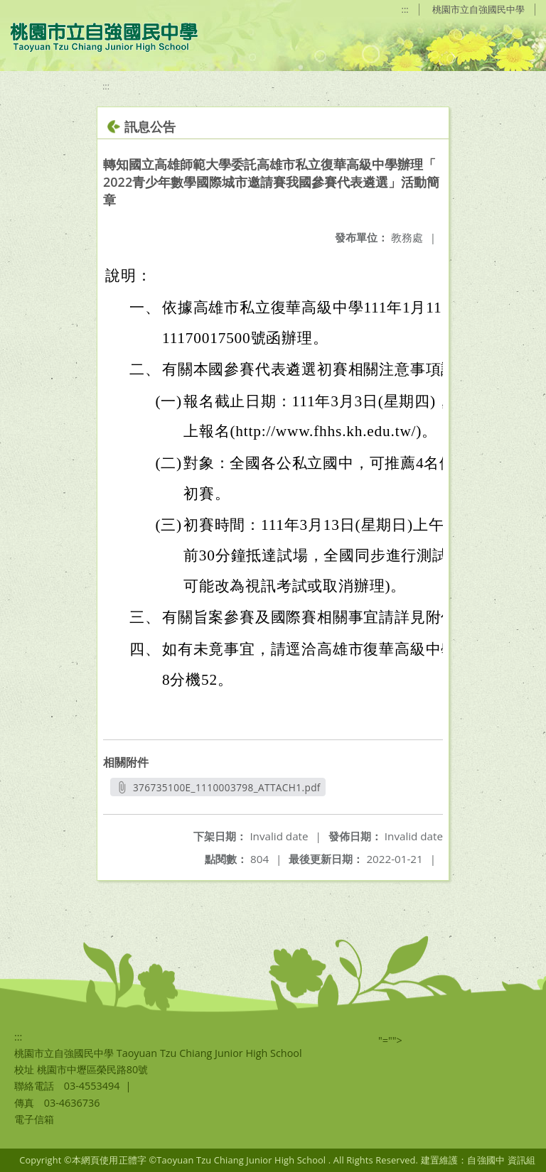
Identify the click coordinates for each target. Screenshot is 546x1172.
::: (405, 9)
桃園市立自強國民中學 (478, 9)
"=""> (390, 1040)
